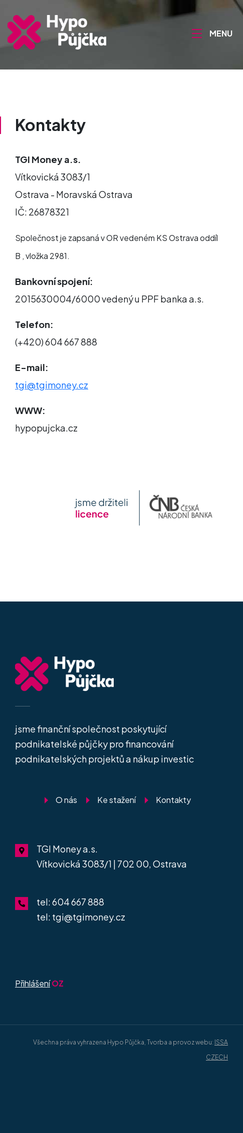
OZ (39, 983)
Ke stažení (116, 799)
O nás (66, 799)
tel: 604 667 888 (70, 902)
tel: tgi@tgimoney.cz (81, 916)
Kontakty (173, 799)
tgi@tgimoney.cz (51, 384)
